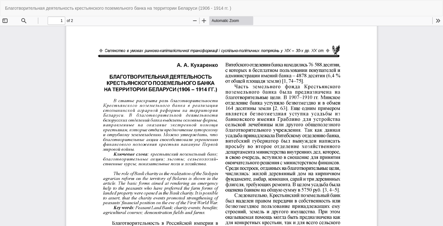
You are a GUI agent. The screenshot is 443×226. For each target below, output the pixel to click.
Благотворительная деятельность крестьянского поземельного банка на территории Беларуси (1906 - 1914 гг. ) (118, 8)
